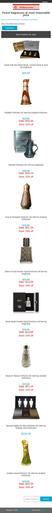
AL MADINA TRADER (25, 510)
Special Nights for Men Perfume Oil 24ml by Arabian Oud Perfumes (26, 427)
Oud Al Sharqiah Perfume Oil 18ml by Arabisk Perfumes (26, 218)
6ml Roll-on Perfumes (29, 19)
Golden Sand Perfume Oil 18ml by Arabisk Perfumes (26, 474)
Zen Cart (43, 510)
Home (45, 2)
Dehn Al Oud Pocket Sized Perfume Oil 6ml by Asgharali (26, 272)
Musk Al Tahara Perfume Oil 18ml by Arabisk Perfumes (26, 377)
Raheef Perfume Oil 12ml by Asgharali (26, 165)
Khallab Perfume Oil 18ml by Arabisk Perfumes (26, 113)
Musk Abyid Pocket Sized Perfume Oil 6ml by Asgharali (26, 322)
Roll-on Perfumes (13, 19)
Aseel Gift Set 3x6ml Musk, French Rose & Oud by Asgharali (26, 66)
